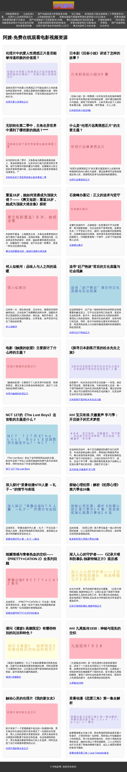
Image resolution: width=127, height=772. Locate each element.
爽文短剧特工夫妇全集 (84, 26)
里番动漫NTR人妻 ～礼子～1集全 (22, 539)
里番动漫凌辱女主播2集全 (83, 23)
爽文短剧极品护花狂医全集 (80, 20)
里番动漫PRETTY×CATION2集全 (22, 613)
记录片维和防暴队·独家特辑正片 (85, 606)
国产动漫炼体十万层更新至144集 (45, 20)
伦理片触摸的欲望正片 (17, 393)
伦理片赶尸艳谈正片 (79, 332)
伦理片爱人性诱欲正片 (17, 102)
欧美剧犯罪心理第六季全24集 (84, 539)
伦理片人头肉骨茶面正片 (20, 17)
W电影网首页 (12, 14)
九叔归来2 (28, 14)
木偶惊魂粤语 (104, 20)
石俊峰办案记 (76, 245)
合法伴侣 (104, 26)
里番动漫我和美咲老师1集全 (52, 23)
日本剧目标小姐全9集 (80, 110)
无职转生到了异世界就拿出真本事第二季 (26, 177)
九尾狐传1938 (76, 683)
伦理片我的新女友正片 (17, 748)
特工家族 (76, 14)
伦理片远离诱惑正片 (79, 180)
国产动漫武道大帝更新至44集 (52, 14)
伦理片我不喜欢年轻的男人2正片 (52, 26)
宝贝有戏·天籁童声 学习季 (82, 469)
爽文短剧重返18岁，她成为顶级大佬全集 (26, 251)
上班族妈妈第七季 (46, 17)
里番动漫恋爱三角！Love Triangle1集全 (89, 753)
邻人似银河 (11, 326)
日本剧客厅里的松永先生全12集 (85, 399)
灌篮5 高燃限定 (13, 677)
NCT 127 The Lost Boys (18, 469)
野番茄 (104, 23)
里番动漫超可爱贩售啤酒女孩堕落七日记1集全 (82, 17)
